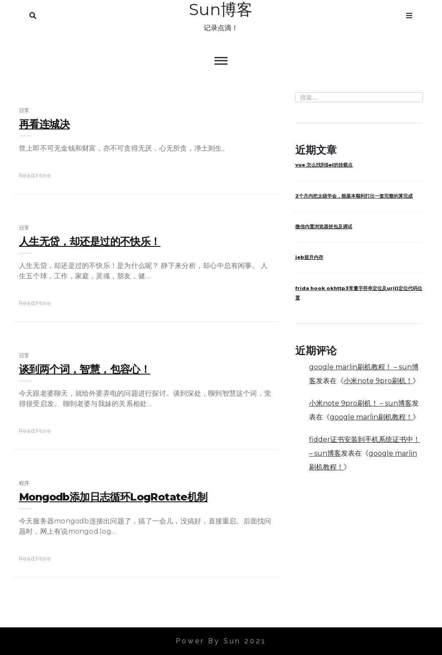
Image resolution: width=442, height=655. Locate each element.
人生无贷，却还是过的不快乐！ (90, 241)
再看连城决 (44, 124)
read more (35, 175)
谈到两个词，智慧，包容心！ (84, 369)
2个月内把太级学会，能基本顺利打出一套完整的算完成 (354, 196)
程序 (24, 483)
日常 (24, 110)
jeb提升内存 (309, 257)
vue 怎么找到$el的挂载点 (324, 165)
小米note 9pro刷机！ (378, 381)
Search (33, 14)
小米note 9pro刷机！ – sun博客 (360, 403)
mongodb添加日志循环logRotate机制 (113, 497)
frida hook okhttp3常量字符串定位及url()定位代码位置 (358, 293)
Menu (409, 14)
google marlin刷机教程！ (371, 417)
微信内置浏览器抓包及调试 (323, 227)
